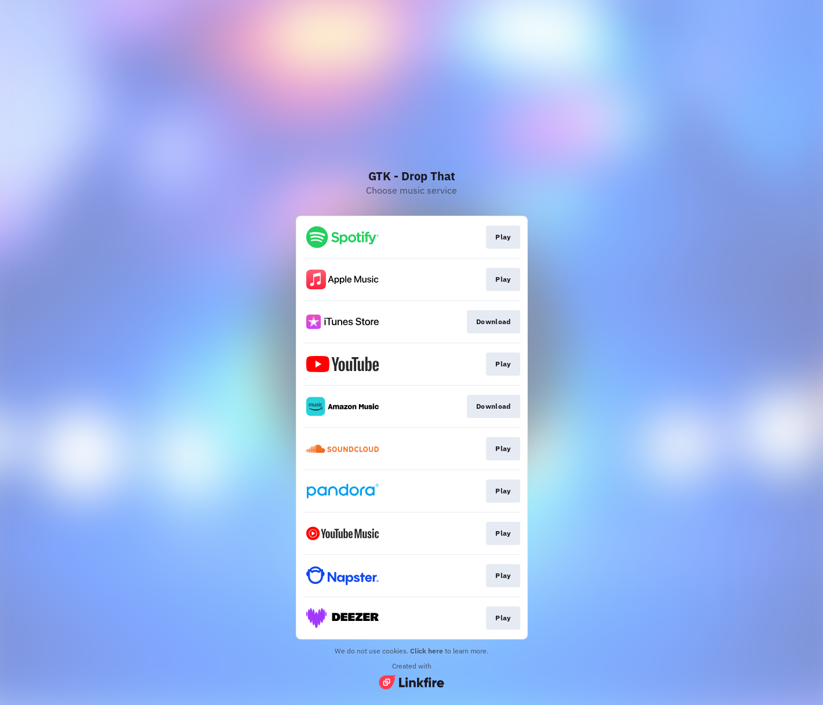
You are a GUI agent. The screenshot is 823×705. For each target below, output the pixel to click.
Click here (426, 650)
